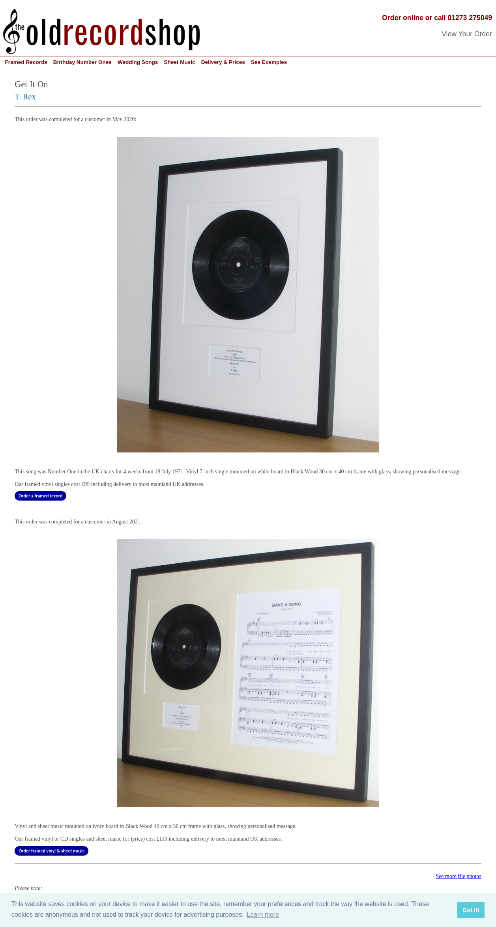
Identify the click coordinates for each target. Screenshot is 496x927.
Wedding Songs (138, 62)
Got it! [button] (470, 910)
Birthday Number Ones (82, 62)
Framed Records (26, 62)
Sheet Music (179, 62)
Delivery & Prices (223, 62)
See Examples (269, 62)
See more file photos (458, 876)
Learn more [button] (263, 914)
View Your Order (467, 34)
